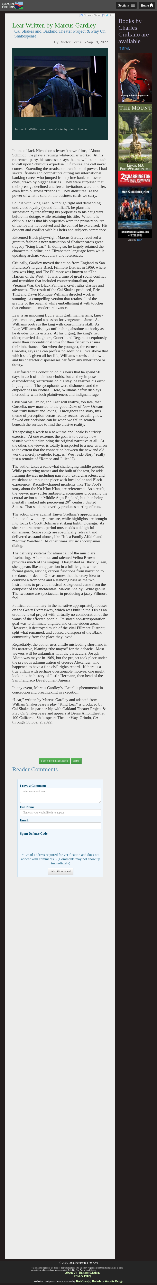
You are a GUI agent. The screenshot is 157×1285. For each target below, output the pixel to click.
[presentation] (51, 844)
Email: (24, 820)
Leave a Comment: (33, 785)
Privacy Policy (82, 1275)
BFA (139, 239)
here (123, 47)
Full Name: (27, 807)
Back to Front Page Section (54, 760)
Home (147, 5)
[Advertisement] (60, 1070)
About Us (71, 1272)
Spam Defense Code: (34, 833)
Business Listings (89, 1272)
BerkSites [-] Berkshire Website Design (99, 1281)
